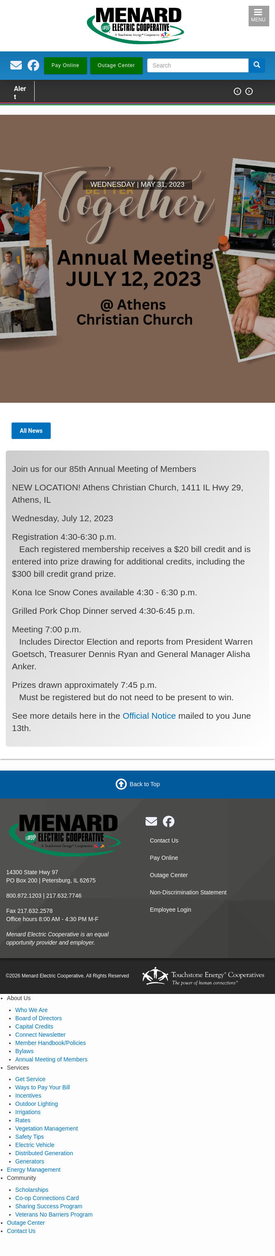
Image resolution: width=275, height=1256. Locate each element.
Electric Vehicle (34, 1145)
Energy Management (34, 1169)
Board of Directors (38, 1018)
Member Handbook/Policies (50, 1043)
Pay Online (164, 857)
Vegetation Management (46, 1128)
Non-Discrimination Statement (188, 892)
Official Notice (149, 715)
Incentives (28, 1095)
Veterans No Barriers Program (54, 1214)
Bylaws (24, 1051)
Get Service (30, 1079)
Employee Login (170, 909)
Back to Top (145, 784)
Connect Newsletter (40, 1034)
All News (31, 430)
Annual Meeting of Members (51, 1059)
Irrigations (27, 1112)
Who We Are (31, 1010)
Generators (29, 1161)
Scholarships (31, 1189)
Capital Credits (34, 1026)
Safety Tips (29, 1136)
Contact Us (164, 840)
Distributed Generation (44, 1153)
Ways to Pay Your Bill (42, 1087)
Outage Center (169, 875)
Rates (23, 1120)
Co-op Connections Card (47, 1198)
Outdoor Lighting (36, 1103)
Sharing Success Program (48, 1206)
